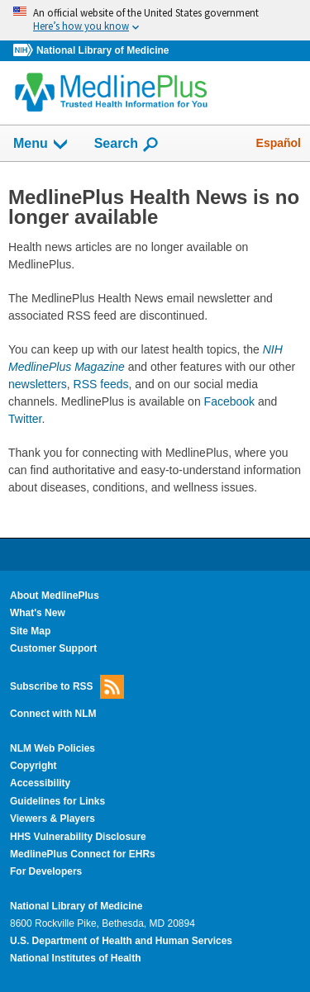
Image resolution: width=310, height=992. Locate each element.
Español (278, 143)
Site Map (30, 631)
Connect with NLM (53, 713)
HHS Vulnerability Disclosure (78, 836)
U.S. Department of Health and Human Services (121, 941)
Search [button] (127, 144)
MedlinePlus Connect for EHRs (82, 854)
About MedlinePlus (54, 595)
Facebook (229, 401)
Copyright (33, 765)
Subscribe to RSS (67, 687)
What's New (37, 613)
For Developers (46, 871)
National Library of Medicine (102, 50)
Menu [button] (41, 144)
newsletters (37, 384)
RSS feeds (101, 384)
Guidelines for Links (57, 801)
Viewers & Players (52, 818)
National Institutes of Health (75, 958)
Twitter (24, 418)
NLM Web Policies (52, 748)
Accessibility (40, 783)
